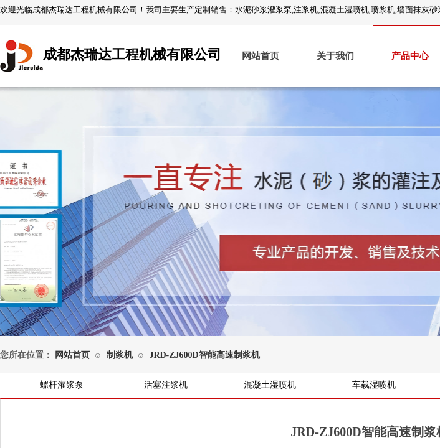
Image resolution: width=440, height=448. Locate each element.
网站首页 (260, 56)
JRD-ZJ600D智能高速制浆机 (204, 355)
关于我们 (335, 56)
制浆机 (120, 355)
